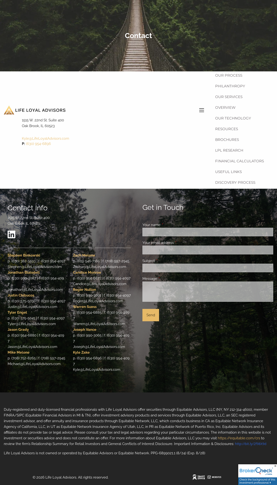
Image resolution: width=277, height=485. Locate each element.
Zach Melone (84, 255)
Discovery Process (235, 182)
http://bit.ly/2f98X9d (250, 443)
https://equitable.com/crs (239, 438)
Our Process (228, 75)
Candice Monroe (87, 272)
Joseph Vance (84, 329)
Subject (165, 261)
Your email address (175, 243)
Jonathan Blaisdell (24, 272)
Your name (168, 225)
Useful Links (228, 171)
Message (167, 279)
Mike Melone (18, 352)
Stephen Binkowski (24, 255)
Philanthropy (230, 86)
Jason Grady (18, 329)
